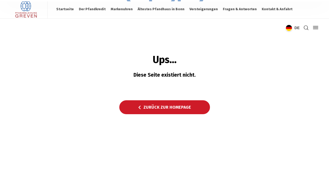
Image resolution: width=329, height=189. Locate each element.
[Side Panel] (314, 27)
